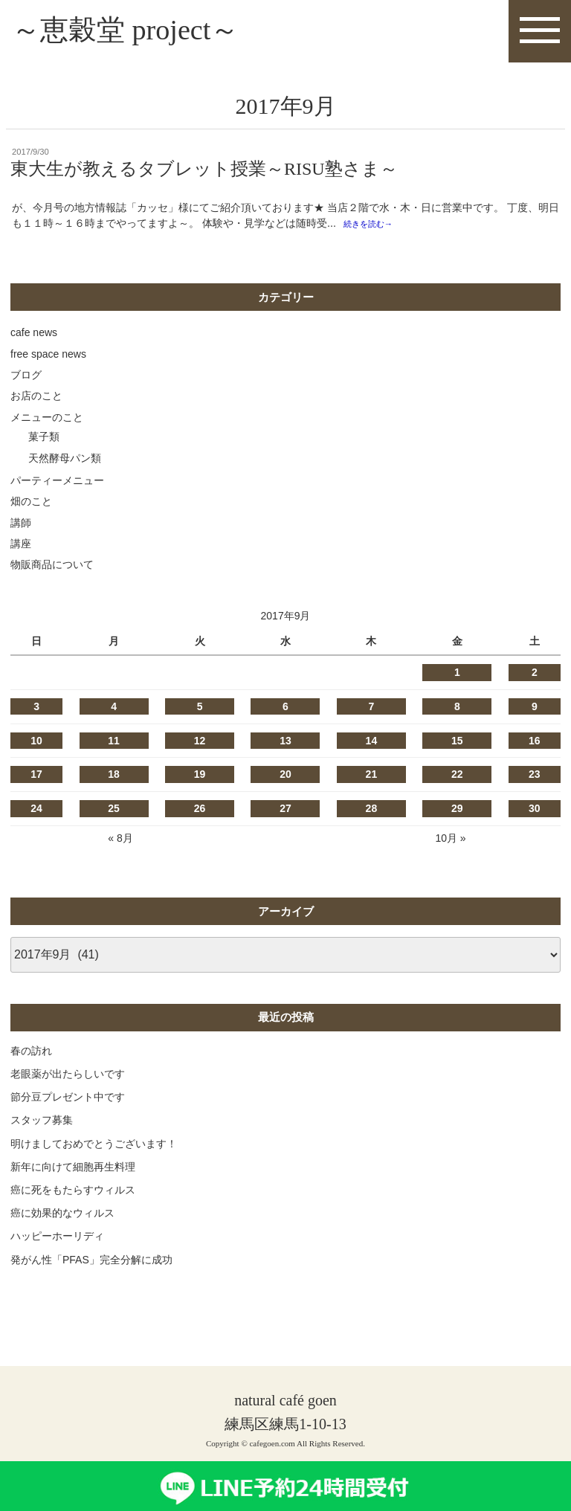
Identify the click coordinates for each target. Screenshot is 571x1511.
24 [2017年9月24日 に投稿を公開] (36, 810)
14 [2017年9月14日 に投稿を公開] (372, 742)
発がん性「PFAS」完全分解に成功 (91, 1261)
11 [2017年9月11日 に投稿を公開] (114, 742)
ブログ (26, 377)
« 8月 (120, 840)
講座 (20, 546)
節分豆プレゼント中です (67, 1099)
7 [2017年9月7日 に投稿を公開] (371, 709)
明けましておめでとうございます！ (93, 1145)
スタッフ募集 (41, 1122)
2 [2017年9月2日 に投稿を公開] (535, 674)
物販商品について (52, 567)
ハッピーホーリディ (57, 1238)
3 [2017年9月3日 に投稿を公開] (36, 709)
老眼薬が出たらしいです (67, 1076)
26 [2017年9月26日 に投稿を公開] (200, 810)
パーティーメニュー (57, 483)
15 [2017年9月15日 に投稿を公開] (457, 742)
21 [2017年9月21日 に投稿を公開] (372, 776)
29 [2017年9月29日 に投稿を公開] (457, 810)
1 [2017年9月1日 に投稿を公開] (457, 674)
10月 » (450, 840)
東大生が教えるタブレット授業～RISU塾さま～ (204, 170)
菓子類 (43, 439)
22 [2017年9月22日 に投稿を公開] (457, 776)
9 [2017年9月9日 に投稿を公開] (535, 709)
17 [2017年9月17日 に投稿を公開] (36, 776)
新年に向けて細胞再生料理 (72, 1168)
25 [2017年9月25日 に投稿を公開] (114, 810)
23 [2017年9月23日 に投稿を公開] (535, 776)
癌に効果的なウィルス (62, 1215)
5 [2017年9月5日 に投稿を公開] (200, 709)
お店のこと (36, 398)
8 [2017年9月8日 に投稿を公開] (457, 709)
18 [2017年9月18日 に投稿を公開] (114, 776)
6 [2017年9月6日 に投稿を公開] (285, 709)
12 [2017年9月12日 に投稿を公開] (200, 742)
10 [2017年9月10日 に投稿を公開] (36, 742)
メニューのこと (46, 419)
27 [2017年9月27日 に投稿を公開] (285, 810)
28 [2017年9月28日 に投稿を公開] (372, 810)
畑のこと (31, 503)
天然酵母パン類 (64, 459)
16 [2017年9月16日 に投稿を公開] (535, 742)
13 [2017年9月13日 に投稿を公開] (285, 742)
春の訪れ (31, 1052)
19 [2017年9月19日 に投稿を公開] (200, 776)
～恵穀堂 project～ (131, 31)
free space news (48, 355)
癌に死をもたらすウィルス (72, 1192)
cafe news (33, 335)
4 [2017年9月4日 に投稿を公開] (114, 709)
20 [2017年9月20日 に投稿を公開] (285, 776)
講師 (20, 524)
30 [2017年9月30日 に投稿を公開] (535, 810)
